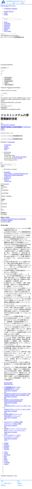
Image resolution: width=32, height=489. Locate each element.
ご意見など (20, 485)
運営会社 (3, 485)
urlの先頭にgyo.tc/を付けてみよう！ (16, 1)
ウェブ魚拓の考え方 (6, 483)
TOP (2, 481)
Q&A (18, 481)
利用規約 (19, 483)
